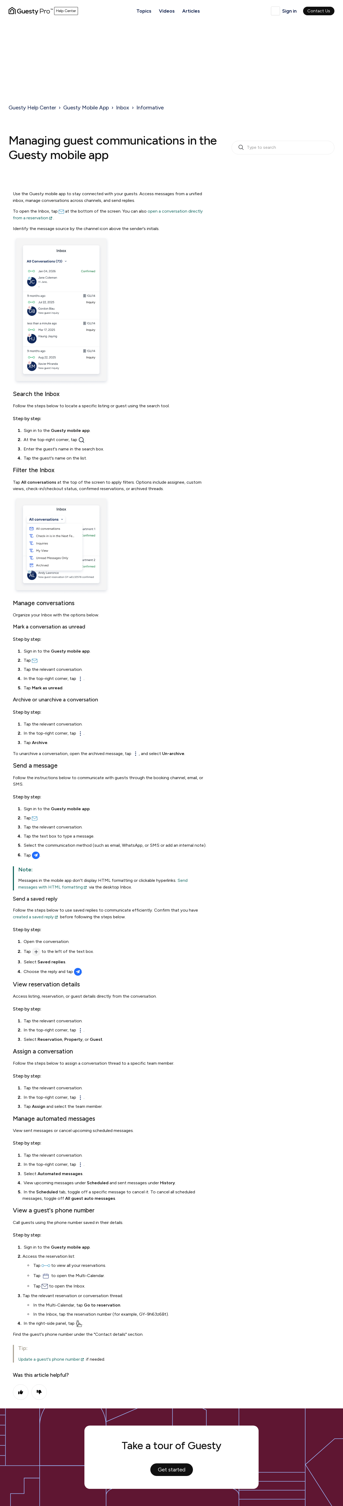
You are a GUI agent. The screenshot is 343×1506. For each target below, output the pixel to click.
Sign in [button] (289, 11)
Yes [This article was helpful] (20, 1392)
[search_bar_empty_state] (283, 148)
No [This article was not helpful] (39, 1392)
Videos (167, 11)
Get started (171, 1469)
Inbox (122, 107)
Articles (191, 11)
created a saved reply (33, 916)
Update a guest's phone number (49, 1359)
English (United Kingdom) (275, 11)
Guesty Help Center (32, 107)
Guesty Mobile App (86, 107)
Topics (143, 11)
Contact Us (318, 10)
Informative (150, 107)
